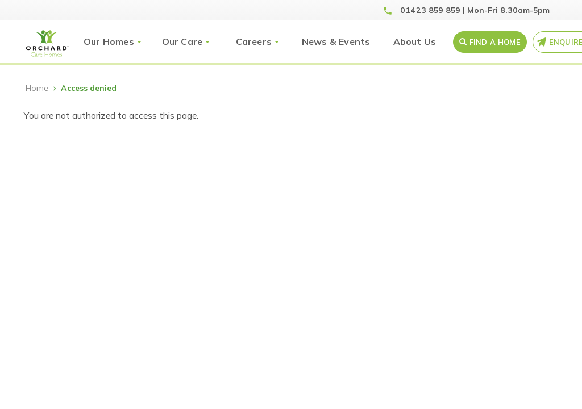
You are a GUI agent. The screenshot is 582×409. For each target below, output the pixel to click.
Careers (254, 41)
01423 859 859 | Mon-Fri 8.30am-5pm (475, 10)
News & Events (336, 41)
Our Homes (109, 41)
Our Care (182, 41)
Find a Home (495, 42)
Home (37, 88)
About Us (414, 41)
